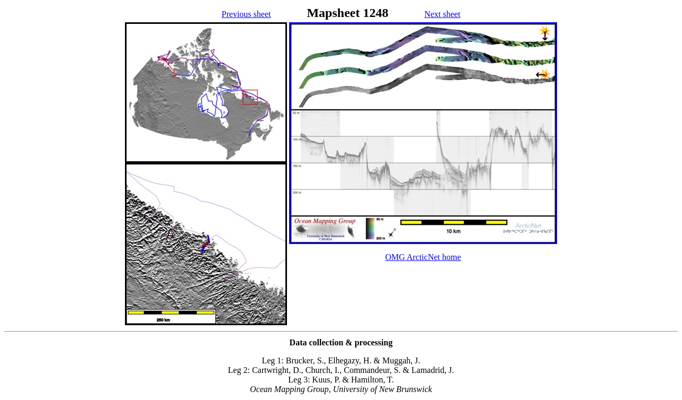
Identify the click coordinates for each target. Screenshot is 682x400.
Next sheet (442, 14)
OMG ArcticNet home (423, 257)
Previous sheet (246, 14)
